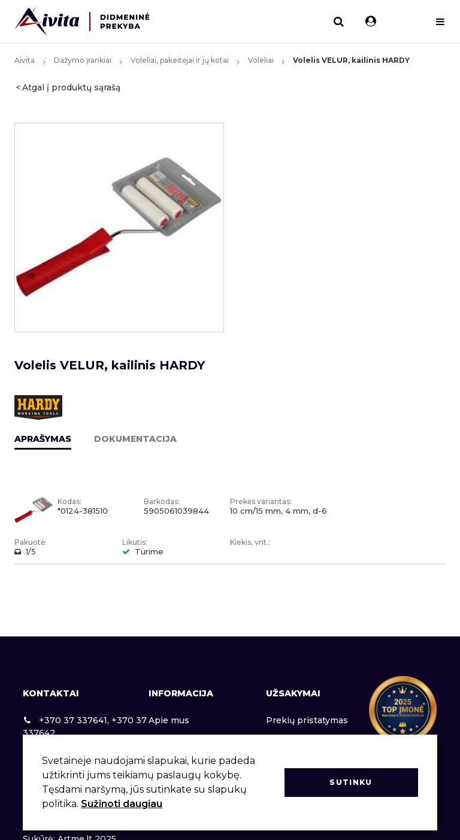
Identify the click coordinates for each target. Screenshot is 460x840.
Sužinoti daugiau (121, 803)
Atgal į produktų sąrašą (71, 87)
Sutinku (350, 782)
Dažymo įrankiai (82, 60)
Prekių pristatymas (307, 720)
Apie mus (169, 720)
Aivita (24, 60)
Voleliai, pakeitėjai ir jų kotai (180, 60)
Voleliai (261, 60)
